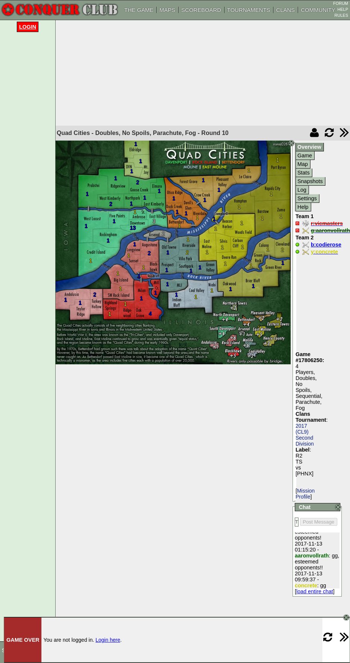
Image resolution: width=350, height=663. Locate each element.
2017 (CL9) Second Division (305, 435)
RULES (341, 15)
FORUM (340, 3)
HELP (342, 9)
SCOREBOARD (201, 10)
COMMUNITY (318, 10)
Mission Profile (305, 494)
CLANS (285, 10)
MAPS (167, 10)
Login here (108, 640)
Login (27, 27)
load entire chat (314, 591)
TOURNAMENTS (249, 10)
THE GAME (138, 10)
